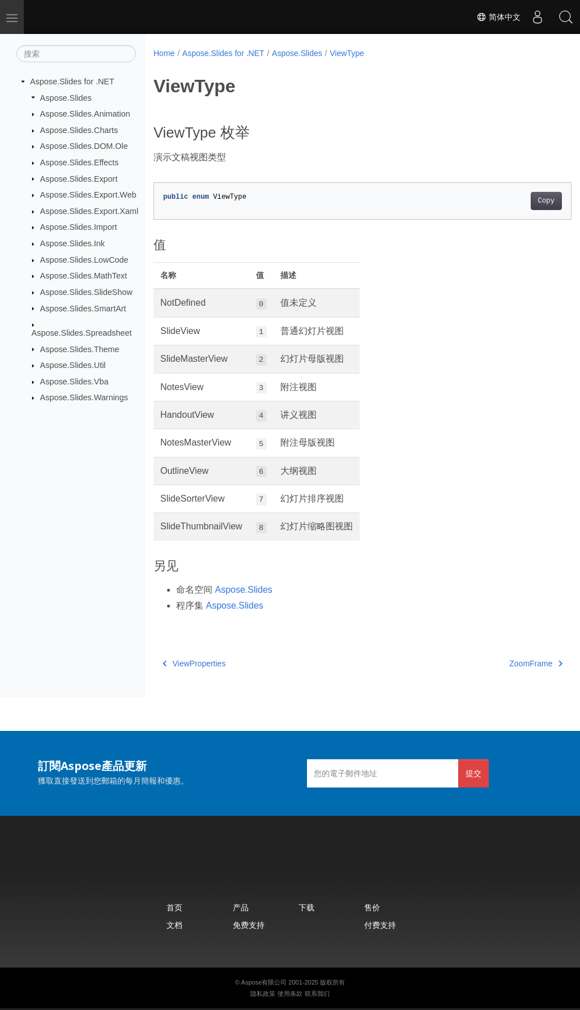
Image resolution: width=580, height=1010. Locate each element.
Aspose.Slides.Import (78, 227)
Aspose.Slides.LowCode (84, 259)
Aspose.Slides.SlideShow (86, 292)
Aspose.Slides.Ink (72, 243)
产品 (241, 907)
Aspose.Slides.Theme (80, 348)
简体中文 (498, 17)
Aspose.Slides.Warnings (84, 397)
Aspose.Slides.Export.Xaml (89, 211)
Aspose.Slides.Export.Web (88, 194)
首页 (174, 907)
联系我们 (317, 993)
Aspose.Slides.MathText (83, 275)
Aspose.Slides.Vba (74, 381)
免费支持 (249, 924)
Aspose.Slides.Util (73, 365)
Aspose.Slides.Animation (85, 113)
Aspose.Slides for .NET (72, 81)
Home (163, 53)
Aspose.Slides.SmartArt (83, 308)
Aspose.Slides (66, 97)
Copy (517, 201)
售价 (372, 907)
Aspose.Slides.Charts (79, 130)
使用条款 (290, 993)
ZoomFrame (507, 663)
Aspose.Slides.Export (79, 178)
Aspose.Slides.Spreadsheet (82, 332)
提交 (473, 773)
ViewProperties (194, 663)
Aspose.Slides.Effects (79, 162)
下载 (306, 907)
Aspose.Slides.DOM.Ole (84, 146)
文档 (174, 924)
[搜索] (76, 53)
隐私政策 (262, 993)
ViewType (347, 53)
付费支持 (380, 924)
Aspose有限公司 (264, 982)
